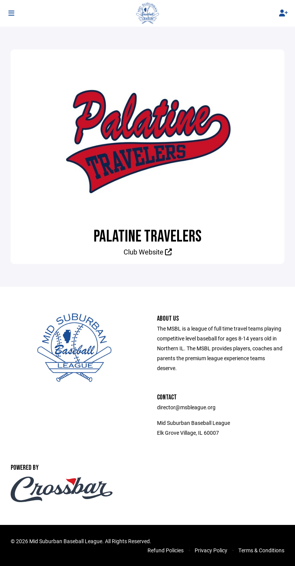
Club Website (148, 251)
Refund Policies (166, 550)
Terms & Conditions (261, 550)
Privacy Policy (211, 550)
